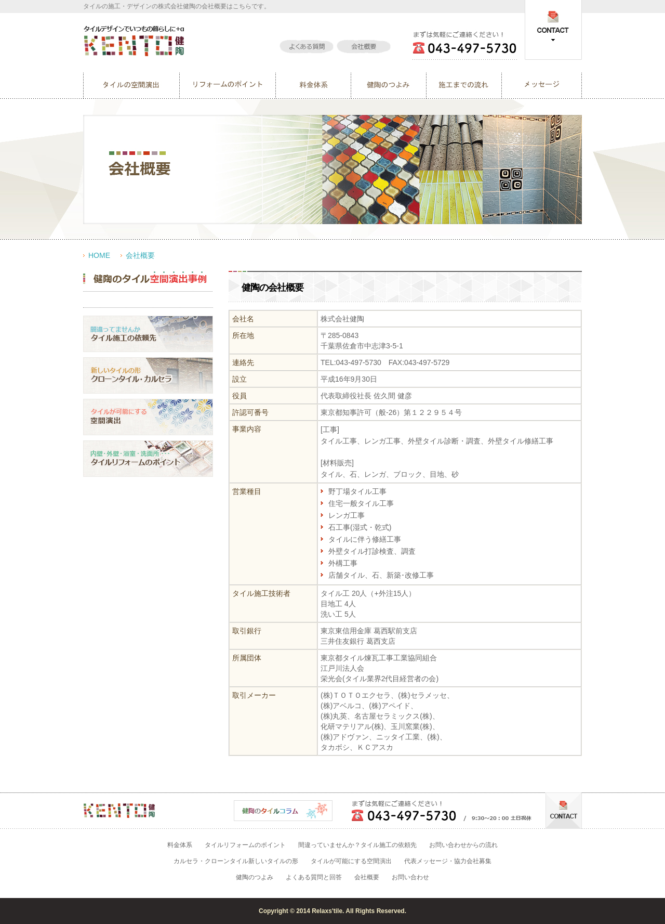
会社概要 (140, 255)
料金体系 (179, 845)
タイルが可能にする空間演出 (351, 861)
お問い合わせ (410, 877)
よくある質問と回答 (314, 877)
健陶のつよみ (254, 877)
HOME (99, 255)
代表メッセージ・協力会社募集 (447, 861)
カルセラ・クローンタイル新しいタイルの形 (236, 861)
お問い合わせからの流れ (463, 845)
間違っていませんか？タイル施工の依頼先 (357, 845)
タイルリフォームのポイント (245, 845)
